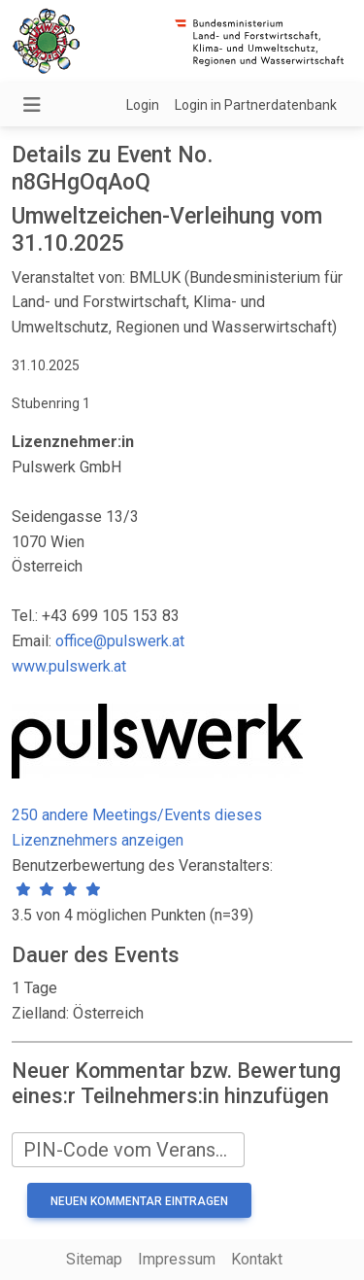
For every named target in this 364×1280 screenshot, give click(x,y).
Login (142, 105)
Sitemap (94, 1259)
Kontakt (256, 1259)
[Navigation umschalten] (32, 105)
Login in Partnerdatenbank (256, 105)
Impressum (176, 1259)
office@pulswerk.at (119, 641)
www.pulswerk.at (69, 666)
